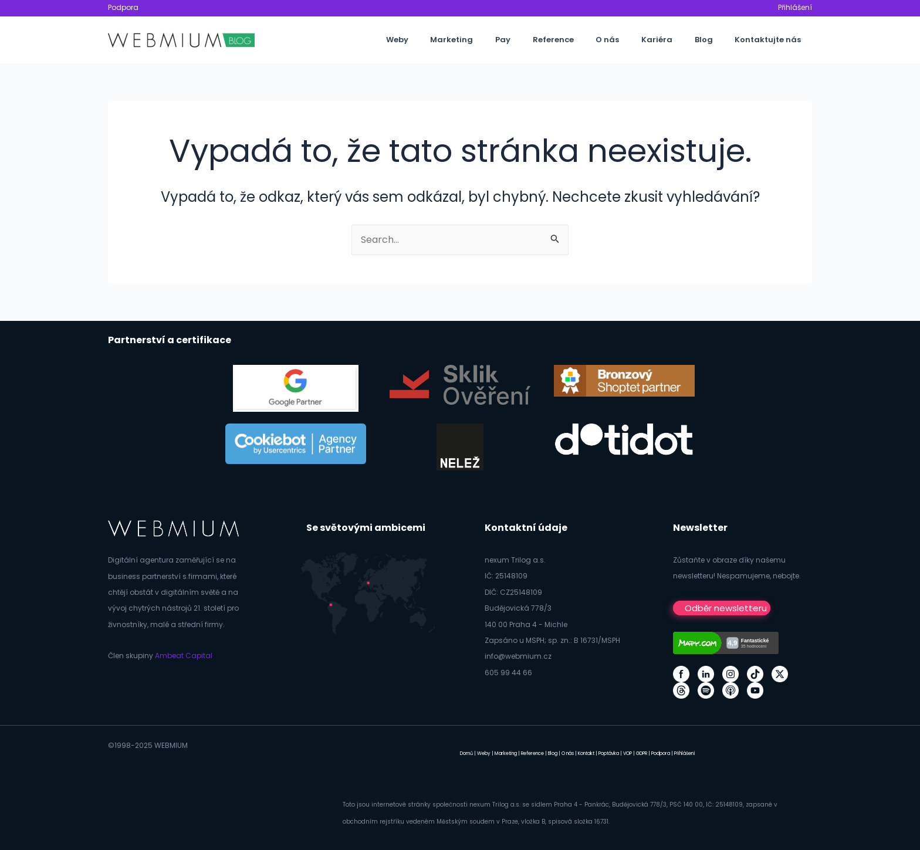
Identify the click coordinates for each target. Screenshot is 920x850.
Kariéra (673, 39)
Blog (714, 39)
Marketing (496, 39)
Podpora (123, 7)
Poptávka (608, 753)
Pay (540, 39)
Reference (583, 39)
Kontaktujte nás (771, 39)
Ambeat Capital (183, 656)
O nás (631, 39)
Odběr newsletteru (726, 608)
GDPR (641, 753)
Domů (466, 753)
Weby (448, 39)
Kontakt (586, 753)
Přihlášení (795, 7)
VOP (627, 753)
